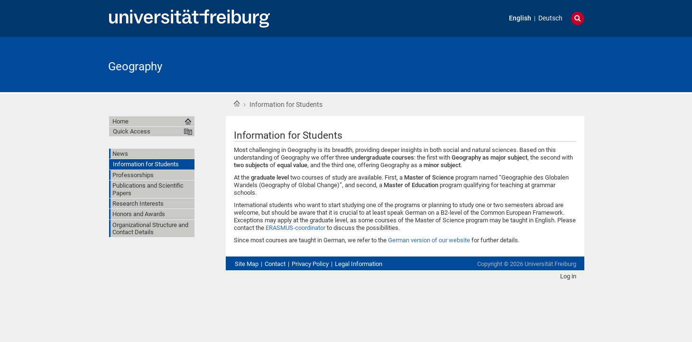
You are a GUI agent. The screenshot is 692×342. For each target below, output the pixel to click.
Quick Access (131, 131)
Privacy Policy (310, 263)
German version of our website (429, 240)
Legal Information (358, 263)
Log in (568, 276)
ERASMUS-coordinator (295, 227)
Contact (275, 263)
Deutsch (550, 18)
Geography (135, 66)
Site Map (246, 263)
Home (237, 103)
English (520, 18)
